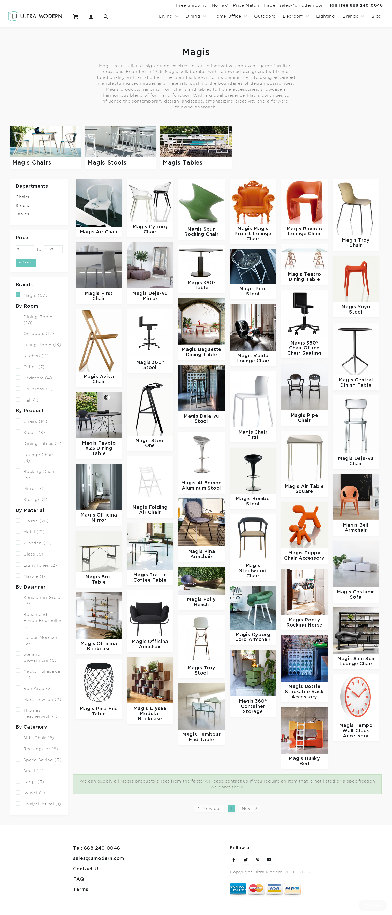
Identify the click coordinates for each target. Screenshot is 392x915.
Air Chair (107, 232)
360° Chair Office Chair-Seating (304, 348)
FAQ (78, 879)
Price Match (220, 5)
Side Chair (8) (35, 737)
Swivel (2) (31, 792)
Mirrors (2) (31, 488)
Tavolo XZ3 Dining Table (100, 448)
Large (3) (30, 781)
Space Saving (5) (39, 759)
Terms (80, 889)
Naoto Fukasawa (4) (38, 674)
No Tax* (187, 5)
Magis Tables (183, 162)
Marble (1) (30, 576)
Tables (22, 214)
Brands (350, 16)
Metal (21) (30, 531)
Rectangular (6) (37, 748)
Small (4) (30, 770)
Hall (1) (27, 399)
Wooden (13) (34, 542)
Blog (376, 16)
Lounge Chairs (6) (35, 457)
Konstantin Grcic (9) (38, 600)
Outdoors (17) (35, 333)
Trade (251, 5)
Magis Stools (107, 162)
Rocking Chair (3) (35, 474)
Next (250, 808)
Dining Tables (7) (39, 443)
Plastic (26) (32, 520)
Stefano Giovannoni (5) (36, 657)
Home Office (227, 16)
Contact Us (87, 869)
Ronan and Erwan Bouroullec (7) (39, 620)
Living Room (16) (38, 344)
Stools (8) (30, 432)
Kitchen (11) (32, 355)
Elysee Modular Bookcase (152, 713)
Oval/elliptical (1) (38, 803)
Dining (193, 16)
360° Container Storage (254, 706)
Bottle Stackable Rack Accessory (304, 691)
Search (25, 262)
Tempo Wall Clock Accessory (357, 730)
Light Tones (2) (36, 564)
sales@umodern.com (291, 5)
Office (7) (30, 366)
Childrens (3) (34, 388)
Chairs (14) (31, 421)
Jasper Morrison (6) (37, 640)
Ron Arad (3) (34, 688)
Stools (22, 206)
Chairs (22, 197)
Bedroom (293, 16)
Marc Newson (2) (38, 699)
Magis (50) (32, 295)
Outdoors (264, 16)
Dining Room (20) (34, 319)
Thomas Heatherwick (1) (37, 713)
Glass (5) (29, 553)
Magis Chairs (31, 162)
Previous (209, 808)
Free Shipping (151, 5)
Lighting (325, 16)
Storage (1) (32, 499)
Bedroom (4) (34, 377)
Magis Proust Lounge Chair (252, 233)
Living (166, 16)
